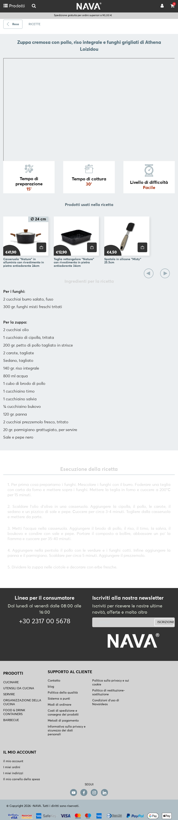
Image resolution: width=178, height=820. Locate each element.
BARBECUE (11, 720)
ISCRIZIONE (165, 622)
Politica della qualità (63, 692)
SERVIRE (9, 694)
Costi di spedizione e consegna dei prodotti (63, 712)
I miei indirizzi (13, 773)
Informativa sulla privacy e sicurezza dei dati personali (67, 730)
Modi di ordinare (59, 704)
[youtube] (73, 792)
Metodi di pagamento (63, 720)
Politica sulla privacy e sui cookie (110, 682)
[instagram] (94, 792)
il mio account (13, 761)
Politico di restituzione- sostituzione (108, 692)
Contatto (54, 680)
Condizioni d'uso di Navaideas (105, 702)
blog (51, 686)
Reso (15, 24)
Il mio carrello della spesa (21, 779)
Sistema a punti (59, 698)
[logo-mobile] (33, 6)
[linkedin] (104, 792)
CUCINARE (11, 682)
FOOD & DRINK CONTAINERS (14, 712)
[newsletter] (119, 622)
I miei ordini (11, 767)
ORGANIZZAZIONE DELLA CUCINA (22, 702)
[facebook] (83, 792)
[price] (41, 247)
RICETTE (34, 24)
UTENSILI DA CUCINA (18, 688)
